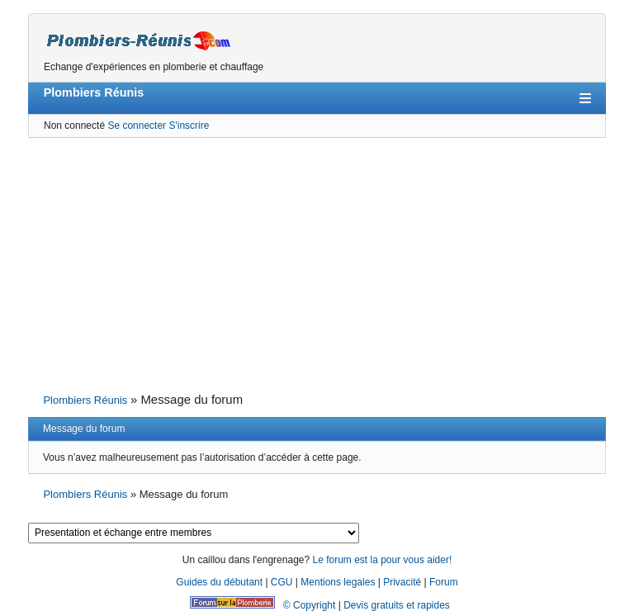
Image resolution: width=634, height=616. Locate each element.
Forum (443, 582)
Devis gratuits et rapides (396, 605)
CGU (282, 582)
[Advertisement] (317, 263)
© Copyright (309, 605)
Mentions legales (337, 582)
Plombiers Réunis (94, 92)
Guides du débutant (219, 582)
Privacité (402, 582)
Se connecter (136, 125)
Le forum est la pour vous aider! (382, 560)
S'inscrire (188, 125)
